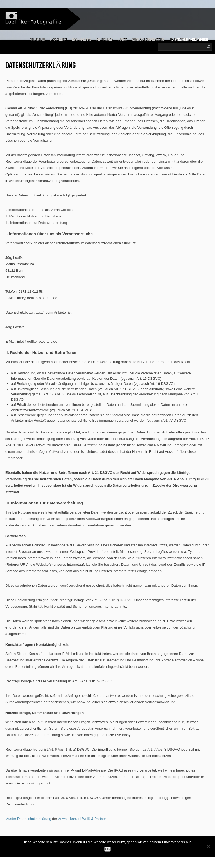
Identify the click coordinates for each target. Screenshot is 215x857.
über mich (58, 39)
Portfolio (37, 39)
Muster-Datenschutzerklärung (28, 819)
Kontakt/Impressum (148, 39)
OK (107, 849)
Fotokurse (104, 39)
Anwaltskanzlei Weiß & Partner (82, 819)
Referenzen (81, 39)
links (122, 39)
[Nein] (208, 846)
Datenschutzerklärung (189, 39)
